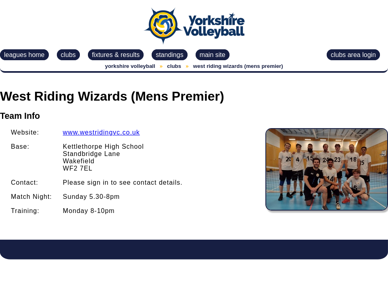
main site (212, 54)
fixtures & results (116, 54)
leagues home (24, 54)
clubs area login (353, 54)
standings (170, 54)
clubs (68, 54)
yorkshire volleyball (130, 66)
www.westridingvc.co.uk (101, 132)
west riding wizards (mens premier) (238, 66)
